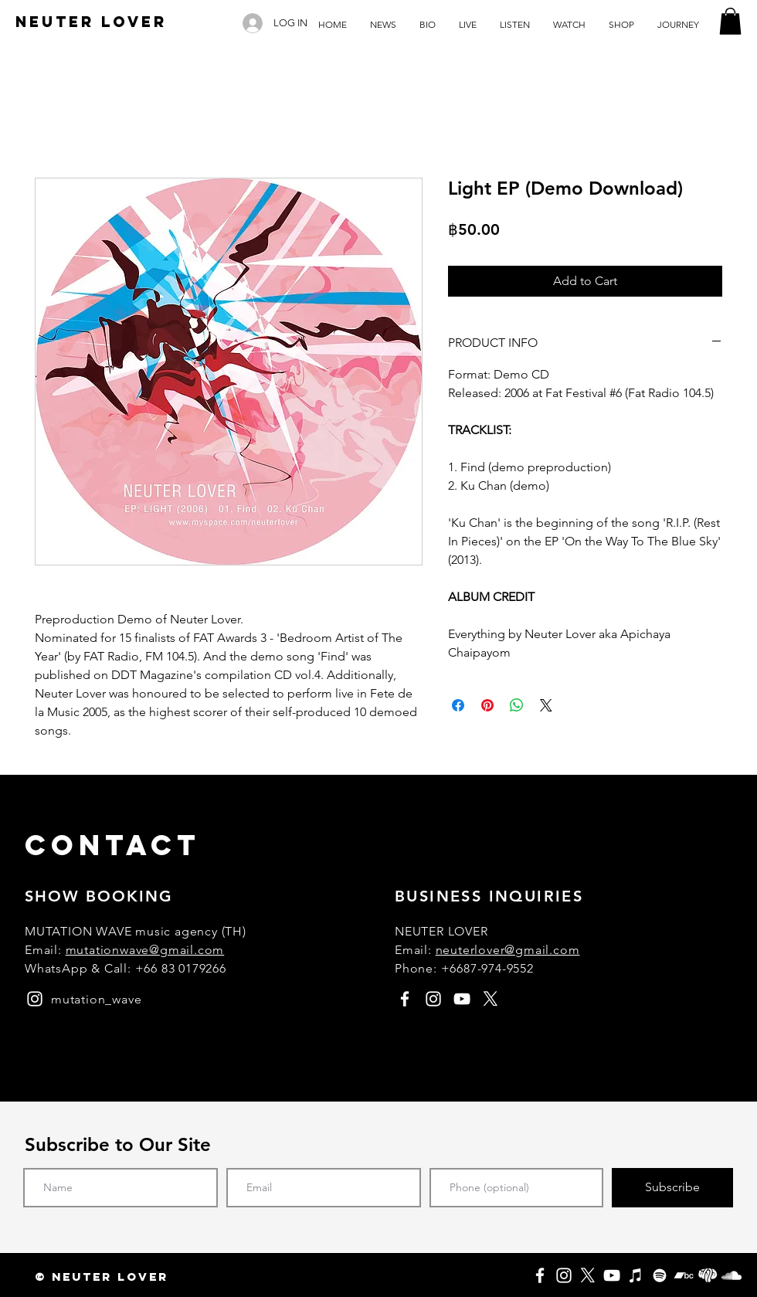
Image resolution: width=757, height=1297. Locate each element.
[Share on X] (546, 705)
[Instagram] (564, 1275)
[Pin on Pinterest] (487, 705)
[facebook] (405, 999)
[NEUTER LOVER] (91, 22)
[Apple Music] (636, 1275)
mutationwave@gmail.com (145, 949)
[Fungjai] (708, 1275)
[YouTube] (612, 1275)
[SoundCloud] (731, 1275)
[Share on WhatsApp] (516, 705)
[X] (588, 1275)
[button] (730, 21)
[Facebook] (540, 1275)
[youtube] (462, 999)
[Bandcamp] (684, 1275)
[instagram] (35, 999)
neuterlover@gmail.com (508, 949)
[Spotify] (660, 1275)
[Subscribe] (672, 1187)
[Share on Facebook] (458, 705)
